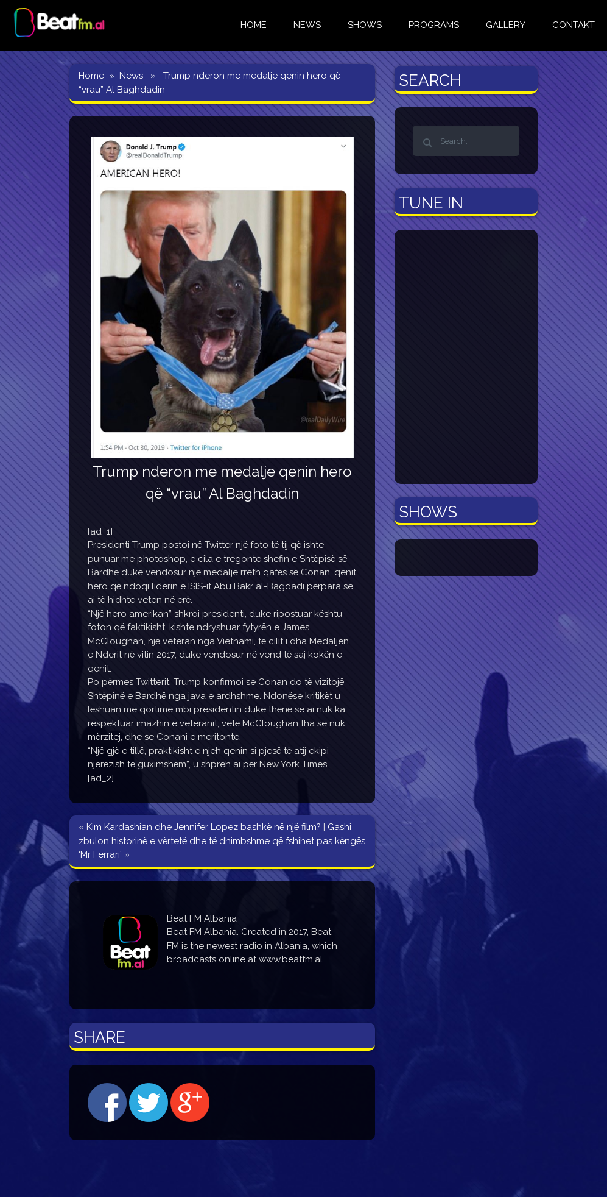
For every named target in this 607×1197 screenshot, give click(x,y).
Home (91, 75)
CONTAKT (573, 25)
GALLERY (505, 25)
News (131, 75)
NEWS (307, 25)
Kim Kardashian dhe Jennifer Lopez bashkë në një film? (203, 827)
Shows (365, 25)
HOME (253, 25)
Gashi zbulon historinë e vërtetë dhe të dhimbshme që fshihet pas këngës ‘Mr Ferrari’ (222, 841)
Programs (434, 25)
